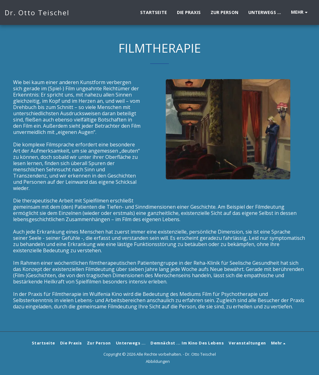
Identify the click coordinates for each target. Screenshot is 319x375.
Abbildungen (158, 361)
